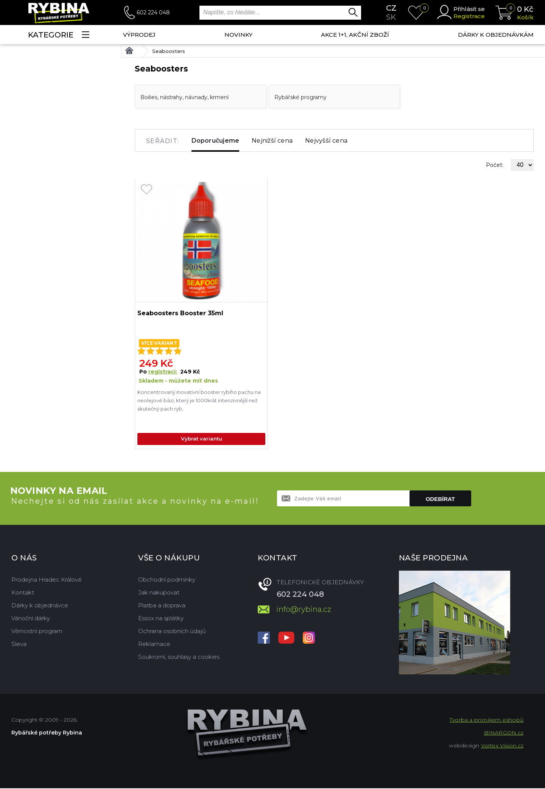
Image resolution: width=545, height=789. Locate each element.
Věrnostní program (36, 631)
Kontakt (22, 593)
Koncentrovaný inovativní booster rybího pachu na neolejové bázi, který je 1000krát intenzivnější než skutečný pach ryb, (199, 400)
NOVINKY (238, 34)
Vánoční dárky (30, 618)
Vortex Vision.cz (502, 746)
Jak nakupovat (158, 593)
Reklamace (154, 644)
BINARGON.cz (503, 733)
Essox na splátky (161, 618)
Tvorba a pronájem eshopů (486, 720)
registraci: (162, 371)
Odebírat (440, 499)
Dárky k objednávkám (496, 34)
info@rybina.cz (303, 610)
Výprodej (139, 34)
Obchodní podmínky (166, 580)
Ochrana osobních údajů (172, 631)
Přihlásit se (469, 8)
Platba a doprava (161, 606)
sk (391, 17)
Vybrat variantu (201, 439)
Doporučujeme (216, 140)
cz (391, 7)
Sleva (18, 644)
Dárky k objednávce (39, 606)
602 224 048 (153, 12)
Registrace (469, 16)
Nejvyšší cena (326, 140)
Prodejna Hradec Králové (46, 580)
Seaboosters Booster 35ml (180, 313)
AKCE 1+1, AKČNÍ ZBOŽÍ (355, 34)
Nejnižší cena (272, 140)
